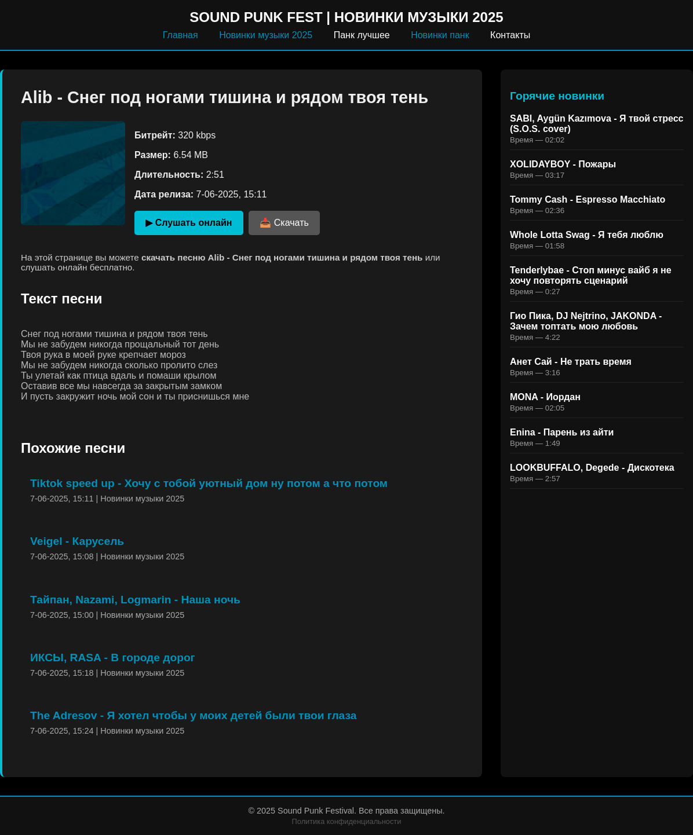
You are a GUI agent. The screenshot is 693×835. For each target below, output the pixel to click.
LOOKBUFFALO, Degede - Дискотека (592, 468)
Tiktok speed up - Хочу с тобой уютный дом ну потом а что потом (209, 483)
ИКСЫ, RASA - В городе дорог (112, 657)
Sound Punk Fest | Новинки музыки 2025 (346, 17)
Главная (180, 35)
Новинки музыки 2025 (265, 35)
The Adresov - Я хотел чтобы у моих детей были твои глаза (193, 715)
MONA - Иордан (545, 397)
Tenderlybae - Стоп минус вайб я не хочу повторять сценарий (591, 275)
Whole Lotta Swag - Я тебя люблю (586, 235)
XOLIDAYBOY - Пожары (563, 164)
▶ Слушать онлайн (188, 223)
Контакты (510, 35)
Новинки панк (440, 35)
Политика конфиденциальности (347, 821)
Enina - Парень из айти (562, 432)
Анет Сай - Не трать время (571, 362)
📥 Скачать (284, 223)
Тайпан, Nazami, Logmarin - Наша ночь (135, 600)
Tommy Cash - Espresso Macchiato (587, 199)
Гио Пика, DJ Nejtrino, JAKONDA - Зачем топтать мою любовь (586, 321)
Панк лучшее (362, 35)
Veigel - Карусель (77, 541)
